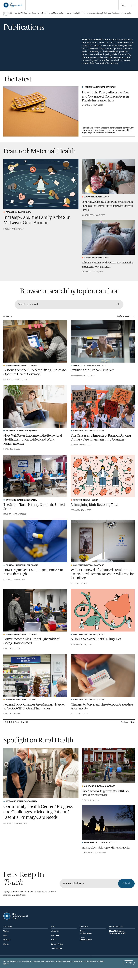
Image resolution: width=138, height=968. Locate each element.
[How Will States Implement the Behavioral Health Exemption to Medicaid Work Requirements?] (35, 406)
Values (54, 940)
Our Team (55, 935)
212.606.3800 (86, 940)
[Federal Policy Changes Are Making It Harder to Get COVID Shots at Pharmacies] (35, 675)
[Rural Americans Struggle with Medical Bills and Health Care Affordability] (108, 765)
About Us (55, 931)
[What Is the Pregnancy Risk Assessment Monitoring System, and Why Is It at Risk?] (108, 237)
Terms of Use (56, 949)
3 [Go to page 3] (7, 722)
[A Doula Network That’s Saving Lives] (103, 610)
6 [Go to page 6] (13, 722)
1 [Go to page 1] (3, 722)
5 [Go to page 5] (11, 722)
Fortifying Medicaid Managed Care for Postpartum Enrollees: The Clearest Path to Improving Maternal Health (107, 206)
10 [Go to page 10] (21, 722)
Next (133, 722)
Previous (124, 722)
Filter (7, 317)
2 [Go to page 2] (5, 722)
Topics (6, 931)
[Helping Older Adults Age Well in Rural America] (108, 822)
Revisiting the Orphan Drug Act (92, 370)
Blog (5, 935)
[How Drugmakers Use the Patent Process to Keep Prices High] (35, 541)
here (5, 15)
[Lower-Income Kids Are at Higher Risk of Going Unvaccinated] (35, 610)
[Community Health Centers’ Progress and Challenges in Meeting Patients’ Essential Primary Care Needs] (40, 773)
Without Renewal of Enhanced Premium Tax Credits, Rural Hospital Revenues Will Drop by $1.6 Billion (102, 574)
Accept (129, 963)
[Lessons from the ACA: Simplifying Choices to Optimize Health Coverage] (35, 341)
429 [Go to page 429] (26, 722)
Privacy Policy (57, 944)
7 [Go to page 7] (15, 722)
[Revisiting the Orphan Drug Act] (103, 341)
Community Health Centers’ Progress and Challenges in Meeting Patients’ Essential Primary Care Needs (38, 812)
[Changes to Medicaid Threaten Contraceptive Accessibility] (103, 675)
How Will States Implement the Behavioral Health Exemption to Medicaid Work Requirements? (32, 440)
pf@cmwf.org (111, 63)
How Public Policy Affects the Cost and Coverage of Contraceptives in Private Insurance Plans (105, 96)
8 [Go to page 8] (17, 722)
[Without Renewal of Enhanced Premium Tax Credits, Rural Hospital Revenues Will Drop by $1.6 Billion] (103, 541)
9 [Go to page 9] (19, 722)
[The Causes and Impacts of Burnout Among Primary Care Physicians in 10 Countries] (103, 406)
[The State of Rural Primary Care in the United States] (35, 476)
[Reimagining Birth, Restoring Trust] (103, 476)
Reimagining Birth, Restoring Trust (94, 505)
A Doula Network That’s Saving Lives (96, 639)
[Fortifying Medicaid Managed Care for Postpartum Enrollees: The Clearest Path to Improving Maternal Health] (108, 176)
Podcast (6, 940)
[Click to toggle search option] (123, 5)
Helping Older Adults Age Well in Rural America (106, 848)
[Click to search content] (118, 304)
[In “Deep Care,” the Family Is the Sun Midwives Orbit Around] (40, 184)
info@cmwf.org (86, 933)
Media (5, 944)
